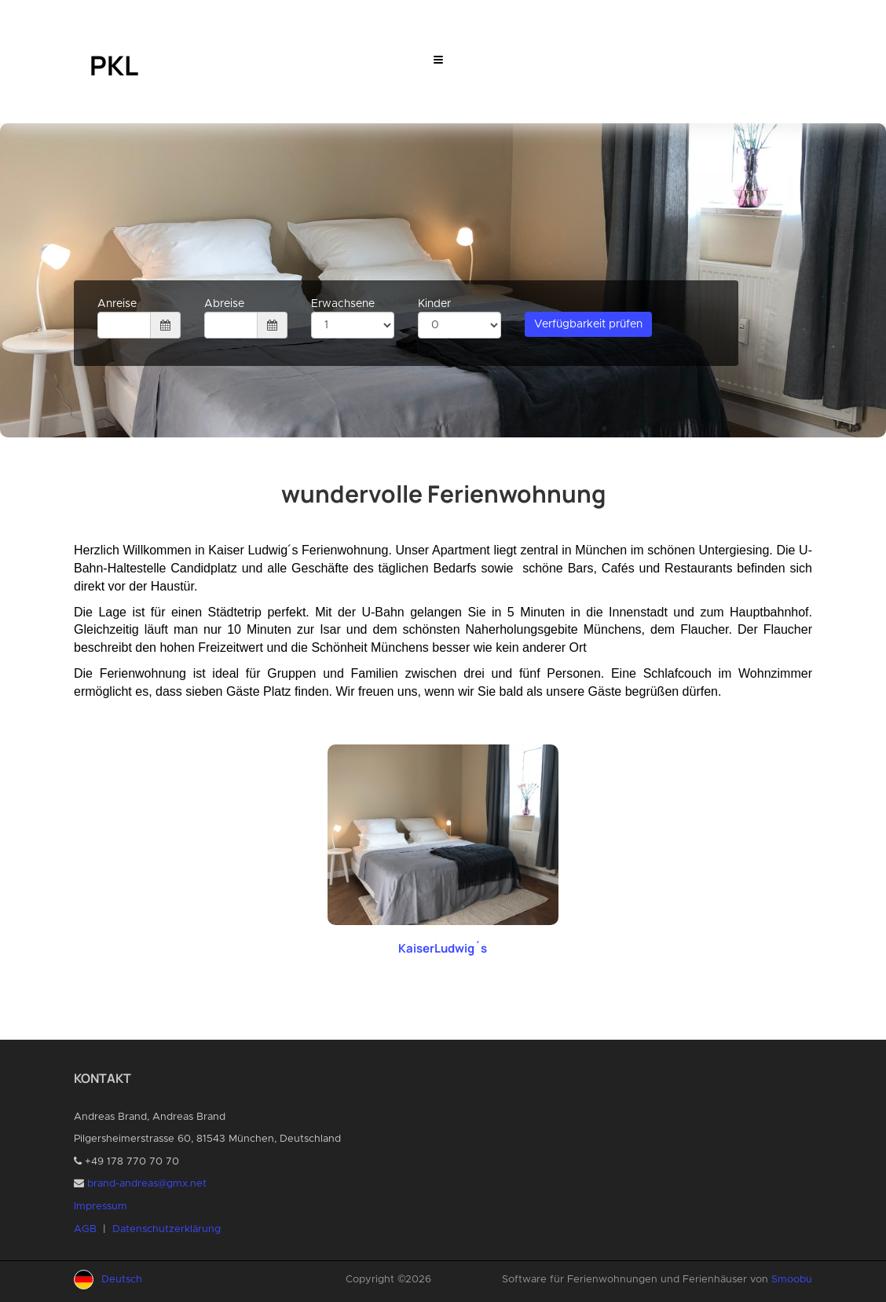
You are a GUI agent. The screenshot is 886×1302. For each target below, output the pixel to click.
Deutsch (121, 1280)
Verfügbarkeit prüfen (588, 324)
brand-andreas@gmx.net (147, 1184)
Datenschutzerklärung (166, 1229)
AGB (85, 1229)
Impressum (100, 1206)
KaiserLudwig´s (442, 948)
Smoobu (791, 1280)
